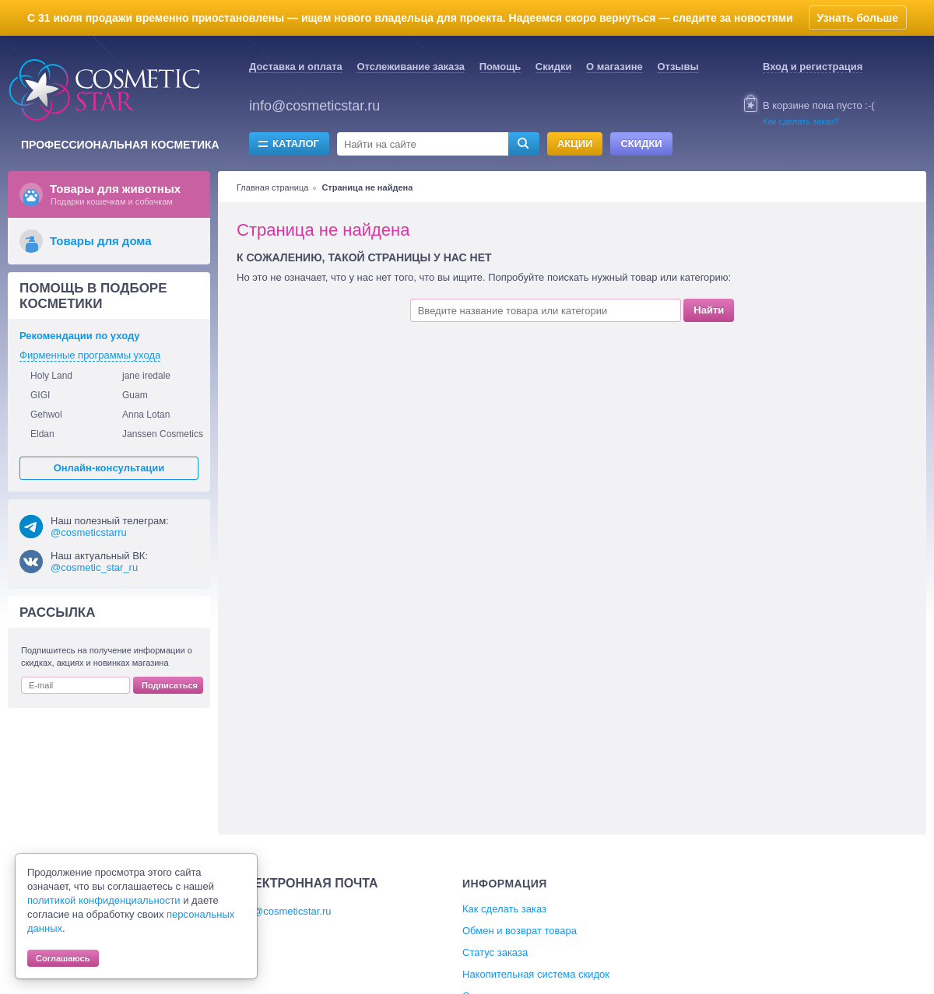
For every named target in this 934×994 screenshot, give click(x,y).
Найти (708, 310)
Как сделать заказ (504, 909)
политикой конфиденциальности (104, 900)
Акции (575, 143)
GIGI (40, 395)
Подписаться (170, 685)
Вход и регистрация (812, 66)
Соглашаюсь (63, 958)
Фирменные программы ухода (89, 355)
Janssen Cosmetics (162, 434)
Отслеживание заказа (410, 66)
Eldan (42, 434)
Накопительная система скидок (535, 974)
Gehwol (46, 414)
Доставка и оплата (295, 66)
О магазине (614, 66)
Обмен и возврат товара (519, 930)
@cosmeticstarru (89, 532)
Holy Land (51, 375)
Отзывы (677, 66)
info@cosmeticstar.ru (314, 106)
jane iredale (146, 375)
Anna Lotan (146, 414)
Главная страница (272, 187)
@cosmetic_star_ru (94, 567)
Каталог (295, 143)
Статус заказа (495, 952)
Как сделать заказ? (801, 121)
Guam (135, 395)
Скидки (553, 66)
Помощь (500, 66)
